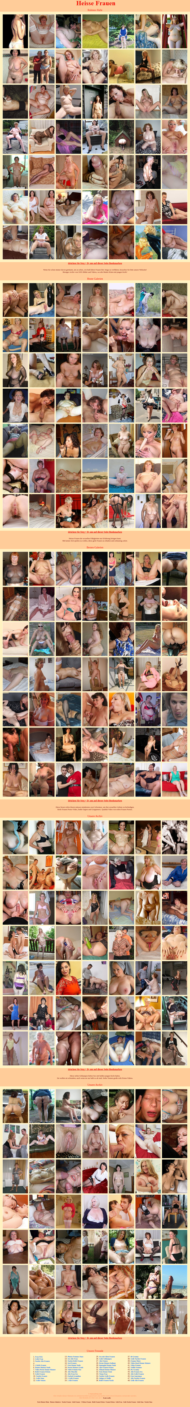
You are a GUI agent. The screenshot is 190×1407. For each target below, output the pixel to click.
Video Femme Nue (74, 1370)
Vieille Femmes (136, 1367)
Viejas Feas (103, 1374)
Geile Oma (40, 1378)
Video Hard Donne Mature (140, 1363)
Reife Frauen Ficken (42, 1372)
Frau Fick (39, 1357)
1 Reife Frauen (40, 1365)
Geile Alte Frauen (137, 1380)
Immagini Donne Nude (107, 1365)
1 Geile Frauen (73, 1378)
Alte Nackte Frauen (138, 1378)
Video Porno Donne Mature (45, 1370)
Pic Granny (135, 1370)
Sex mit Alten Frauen (107, 1357)
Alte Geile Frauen (137, 1374)
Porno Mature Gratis (75, 1367)
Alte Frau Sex (73, 1374)
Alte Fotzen (103, 1361)
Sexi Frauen (72, 1363)
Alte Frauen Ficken (106, 1367)
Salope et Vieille (105, 1378)
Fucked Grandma (74, 1376)
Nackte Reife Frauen (75, 1361)
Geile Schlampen (105, 1359)
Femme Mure (136, 1361)
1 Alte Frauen (73, 1380)
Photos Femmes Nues (75, 1357)
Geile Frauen (40, 1374)
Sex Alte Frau (73, 1359)
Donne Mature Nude (42, 1367)
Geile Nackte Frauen (138, 1359)
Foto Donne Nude (74, 1365)
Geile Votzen (40, 1380)
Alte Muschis (72, 1372)
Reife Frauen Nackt (106, 1380)
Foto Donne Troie (105, 1372)
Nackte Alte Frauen (42, 1361)
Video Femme (136, 1365)
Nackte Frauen (41, 1376)
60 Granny (134, 1357)
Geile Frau (39, 1359)
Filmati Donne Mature (107, 1370)
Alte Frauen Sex (137, 1372)
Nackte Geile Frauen (106, 1376)
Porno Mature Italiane (107, 1363)
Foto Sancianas (136, 1376)
